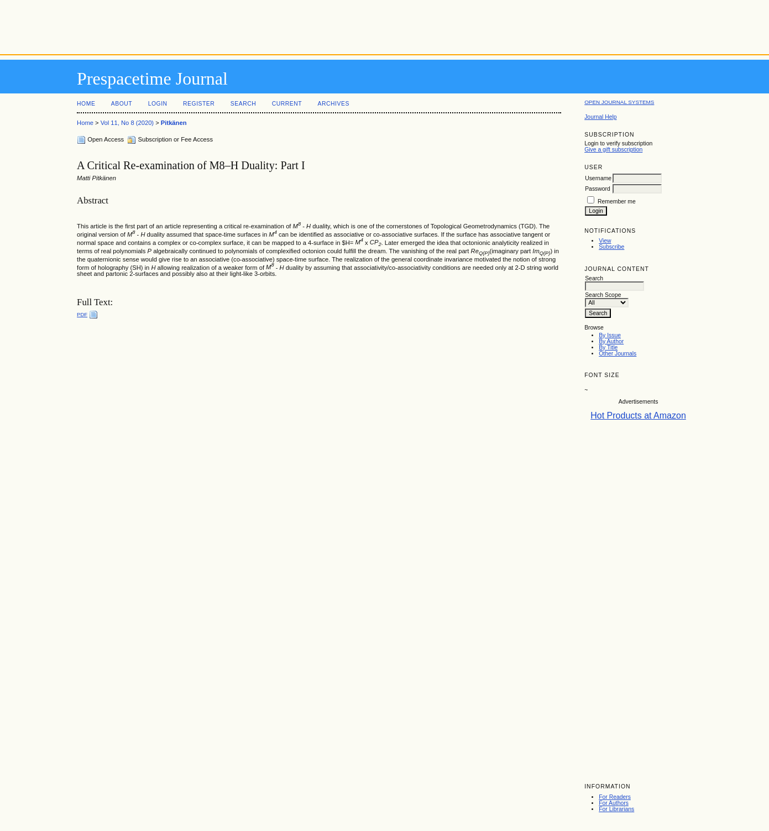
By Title (608, 347)
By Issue (610, 335)
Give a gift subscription (613, 150)
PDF (82, 314)
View (605, 241)
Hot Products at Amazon (638, 415)
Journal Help (600, 117)
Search (243, 104)
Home (86, 104)
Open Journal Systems (619, 102)
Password (597, 189)
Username (598, 178)
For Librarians (616, 809)
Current (287, 104)
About (121, 104)
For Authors (614, 803)
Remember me (617, 201)
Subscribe (611, 247)
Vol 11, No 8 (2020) (127, 122)
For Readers (615, 797)
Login (158, 104)
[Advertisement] (385, 25)
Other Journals (617, 354)
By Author (611, 341)
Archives (333, 104)
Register (199, 104)
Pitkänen (174, 122)
